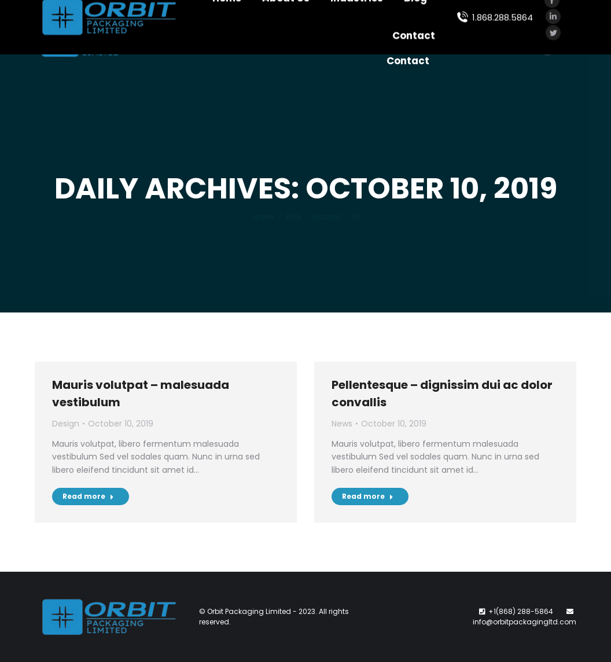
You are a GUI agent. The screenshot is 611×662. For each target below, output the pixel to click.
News (342, 423)
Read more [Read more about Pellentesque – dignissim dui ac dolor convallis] (367, 496)
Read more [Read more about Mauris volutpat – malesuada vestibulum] (88, 496)
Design (65, 423)
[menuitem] (221, 20)
